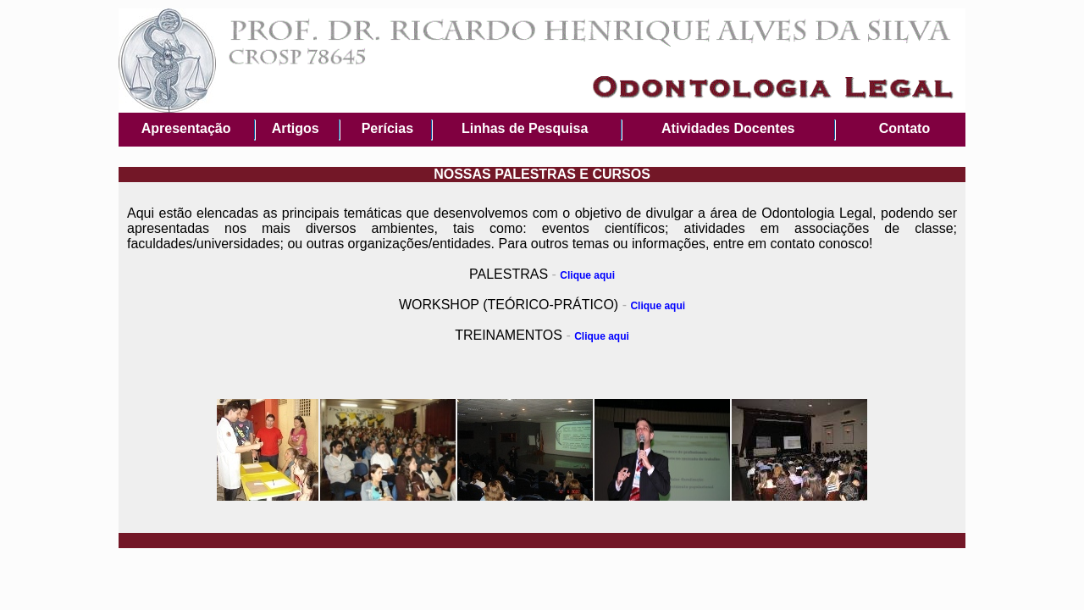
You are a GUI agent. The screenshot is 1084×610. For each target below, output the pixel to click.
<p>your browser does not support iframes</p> (542, 87)
